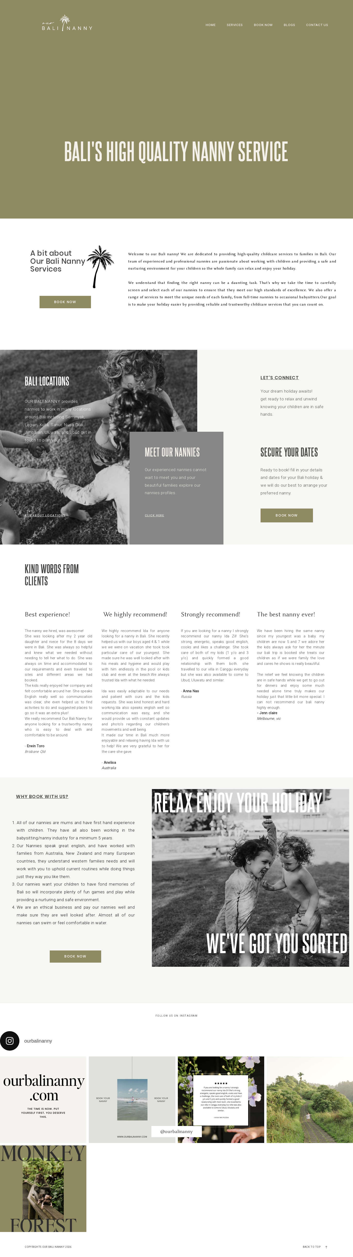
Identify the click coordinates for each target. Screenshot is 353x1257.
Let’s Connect (280, 378)
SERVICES (235, 25)
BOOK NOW (263, 25)
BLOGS (289, 25)
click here (154, 515)
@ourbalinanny (176, 1131)
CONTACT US (317, 25)
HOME (211, 25)
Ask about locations (45, 515)
